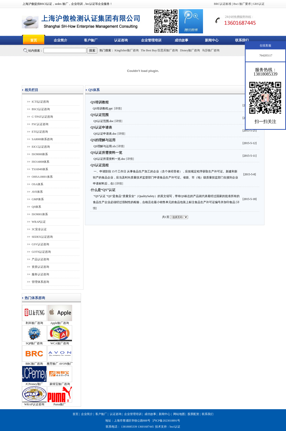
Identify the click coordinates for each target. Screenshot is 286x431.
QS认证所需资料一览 (106, 152)
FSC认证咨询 (40, 124)
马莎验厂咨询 (210, 50)
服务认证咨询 (40, 274)
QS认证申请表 (101, 127)
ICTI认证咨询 (40, 101)
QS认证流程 (100, 165)
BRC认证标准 (222, 4)
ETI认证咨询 (40, 131)
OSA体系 (37, 184)
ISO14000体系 (40, 161)
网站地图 (179, 414)
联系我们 (242, 40)
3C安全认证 (39, 229)
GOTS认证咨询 (41, 252)
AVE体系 (37, 191)
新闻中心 (211, 40)
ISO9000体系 (40, 154)
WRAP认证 (39, 221)
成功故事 (181, 40)
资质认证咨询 (40, 267)
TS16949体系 (40, 169)
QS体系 (36, 206)
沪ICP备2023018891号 (166, 420)
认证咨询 (121, 40)
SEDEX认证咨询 (42, 237)
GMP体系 (38, 199)
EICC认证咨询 (41, 146)
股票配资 (193, 414)
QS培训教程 (100, 102)
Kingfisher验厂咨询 (127, 50)
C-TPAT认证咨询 (42, 116)
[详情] (118, 108)
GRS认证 (258, 4)
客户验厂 (91, 40)
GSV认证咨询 (40, 244)
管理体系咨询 (40, 282)
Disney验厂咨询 (190, 50)
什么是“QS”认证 (103, 190)
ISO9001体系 (40, 214)
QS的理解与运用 (103, 140)
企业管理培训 (151, 40)
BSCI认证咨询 (41, 109)
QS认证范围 (100, 115)
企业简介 (60, 40)
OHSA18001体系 (42, 176)
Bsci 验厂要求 (242, 4)
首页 (33, 40)
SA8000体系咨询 (42, 139)
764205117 (265, 55)
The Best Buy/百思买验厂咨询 (159, 50)
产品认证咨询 (40, 259)
